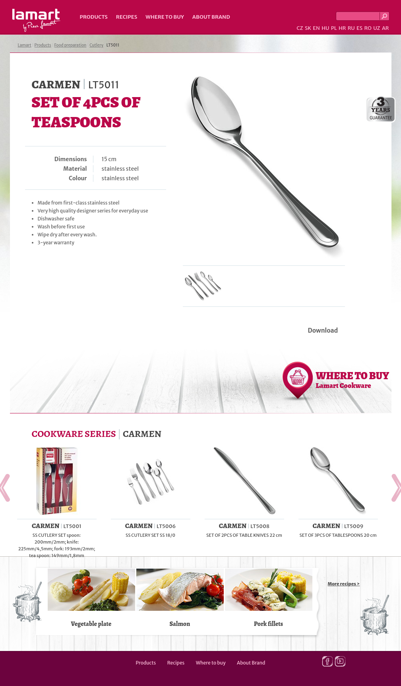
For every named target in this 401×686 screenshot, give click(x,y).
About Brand (211, 17)
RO (367, 28)
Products (94, 17)
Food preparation (70, 45)
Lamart (36, 20)
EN (316, 28)
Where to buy (164, 17)
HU (325, 28)
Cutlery (96, 45)
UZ (376, 28)
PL (334, 28)
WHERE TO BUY (352, 379)
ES (359, 28)
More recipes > (344, 584)
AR (385, 28)
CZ (299, 28)
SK (308, 28)
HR (342, 28)
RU (351, 28)
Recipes (126, 17)
